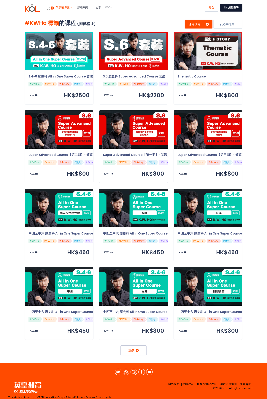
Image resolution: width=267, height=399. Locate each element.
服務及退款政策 (207, 384)
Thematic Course (191, 76)
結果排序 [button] (226, 24)
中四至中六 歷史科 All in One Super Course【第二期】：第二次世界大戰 (81, 233)
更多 (133, 350)
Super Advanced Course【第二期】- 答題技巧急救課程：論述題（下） (81, 155)
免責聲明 (245, 384)
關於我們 (173, 384)
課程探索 (64, 7)
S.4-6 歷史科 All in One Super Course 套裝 (60, 76)
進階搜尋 (199, 24)
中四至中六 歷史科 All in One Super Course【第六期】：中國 (73, 312)
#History (64, 83)
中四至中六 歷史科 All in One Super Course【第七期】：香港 (148, 312)
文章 (98, 7)
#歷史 (77, 83)
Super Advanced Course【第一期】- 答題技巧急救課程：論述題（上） (155, 155)
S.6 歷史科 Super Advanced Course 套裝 (134, 76)
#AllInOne (91, 83)
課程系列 (83, 7)
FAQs (108, 7)
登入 (211, 8)
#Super (164, 83)
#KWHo (49, 83)
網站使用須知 (228, 384)
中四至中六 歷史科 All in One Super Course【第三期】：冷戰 (148, 233)
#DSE (238, 83)
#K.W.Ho (35, 83)
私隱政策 (188, 384)
